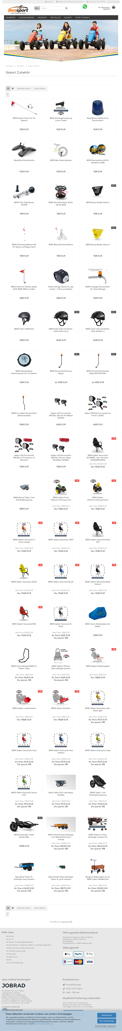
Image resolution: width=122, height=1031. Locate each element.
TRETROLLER (55, 18)
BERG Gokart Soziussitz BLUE (61, 582)
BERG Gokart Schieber (60, 708)
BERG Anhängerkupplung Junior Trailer (61, 119)
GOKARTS (68, 18)
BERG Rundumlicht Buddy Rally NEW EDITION (98, 372)
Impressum (12, 954)
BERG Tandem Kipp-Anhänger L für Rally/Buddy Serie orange (61, 837)
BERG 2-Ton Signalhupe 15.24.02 (24, 204)
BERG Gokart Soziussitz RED (24, 624)
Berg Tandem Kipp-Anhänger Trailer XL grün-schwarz (60, 878)
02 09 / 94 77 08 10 (72, 989)
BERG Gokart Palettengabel (98, 666)
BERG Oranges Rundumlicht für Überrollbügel (98, 288)
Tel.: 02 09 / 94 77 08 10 (96, 2)
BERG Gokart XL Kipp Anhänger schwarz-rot (97, 836)
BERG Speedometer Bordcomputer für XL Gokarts (24, 372)
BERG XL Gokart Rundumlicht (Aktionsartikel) (24, 414)
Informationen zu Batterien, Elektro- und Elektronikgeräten (29, 945)
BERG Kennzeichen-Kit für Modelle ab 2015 (98, 161)
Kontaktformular (72, 985)
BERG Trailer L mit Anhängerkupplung (97, 794)
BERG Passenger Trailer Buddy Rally (24, 836)
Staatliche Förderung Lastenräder (69, 2)
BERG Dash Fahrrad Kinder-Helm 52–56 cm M (61, 330)
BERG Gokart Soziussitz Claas (97, 750)
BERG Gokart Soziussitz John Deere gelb (97, 709)
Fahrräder (10, 18)
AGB (9, 960)
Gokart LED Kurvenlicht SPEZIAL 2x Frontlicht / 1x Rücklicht (24, 458)
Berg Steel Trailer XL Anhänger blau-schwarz (24, 878)
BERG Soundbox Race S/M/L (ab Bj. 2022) (61, 204)
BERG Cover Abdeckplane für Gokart (97, 625)
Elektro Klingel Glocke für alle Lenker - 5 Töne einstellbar (60, 288)
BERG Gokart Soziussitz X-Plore (61, 625)
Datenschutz (12, 957)
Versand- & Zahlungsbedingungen (20, 942)
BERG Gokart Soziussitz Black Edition (97, 583)
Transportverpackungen (17, 951)
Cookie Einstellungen (15, 963)
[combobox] (24, 88)
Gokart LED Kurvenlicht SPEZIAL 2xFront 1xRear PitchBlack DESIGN (61, 458)
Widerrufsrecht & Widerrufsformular (21, 948)
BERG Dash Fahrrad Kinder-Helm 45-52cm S (98, 330)
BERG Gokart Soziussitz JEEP (60, 540)
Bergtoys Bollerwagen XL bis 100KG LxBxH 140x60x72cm (98, 878)
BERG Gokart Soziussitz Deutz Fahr (24, 794)
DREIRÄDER (42, 18)
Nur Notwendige (107, 1021)
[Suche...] (37, 8)
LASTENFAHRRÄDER (26, 18)
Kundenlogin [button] (114, 2)
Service (11, 939)
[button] (8, 88)
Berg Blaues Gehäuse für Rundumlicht (98, 119)
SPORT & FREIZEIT (82, 18)
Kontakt (11, 936)
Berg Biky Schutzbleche (24, 160)
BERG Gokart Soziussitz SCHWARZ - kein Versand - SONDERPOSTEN (98, 458)
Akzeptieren (107, 1015)
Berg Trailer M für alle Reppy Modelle (61, 794)
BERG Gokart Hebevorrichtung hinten (97, 499)
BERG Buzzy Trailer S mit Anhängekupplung (24, 499)
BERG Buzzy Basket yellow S (98, 245)
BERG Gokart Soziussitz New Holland (61, 752)
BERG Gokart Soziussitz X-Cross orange (24, 541)
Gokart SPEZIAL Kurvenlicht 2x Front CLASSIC (98, 414)
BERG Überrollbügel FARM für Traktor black (24, 667)
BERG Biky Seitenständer (61, 160)
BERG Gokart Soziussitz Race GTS (98, 541)
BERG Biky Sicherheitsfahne (61, 245)
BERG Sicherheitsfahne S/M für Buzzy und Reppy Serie (24, 246)
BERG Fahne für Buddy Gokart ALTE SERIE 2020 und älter (24, 288)
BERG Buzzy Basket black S (97, 202)
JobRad (49, 2)
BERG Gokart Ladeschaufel (24, 708)
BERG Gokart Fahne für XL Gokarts (24, 119)
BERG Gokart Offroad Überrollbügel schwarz (61, 667)
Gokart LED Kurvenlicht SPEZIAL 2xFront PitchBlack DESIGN (61, 415)
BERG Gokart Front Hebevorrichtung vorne (61, 499)
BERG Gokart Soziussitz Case (24, 750)
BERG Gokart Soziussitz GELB (24, 582)
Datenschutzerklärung (44, 1024)
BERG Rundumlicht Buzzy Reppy (61, 372)
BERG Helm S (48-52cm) (24, 329)
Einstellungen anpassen (105, 1026)
